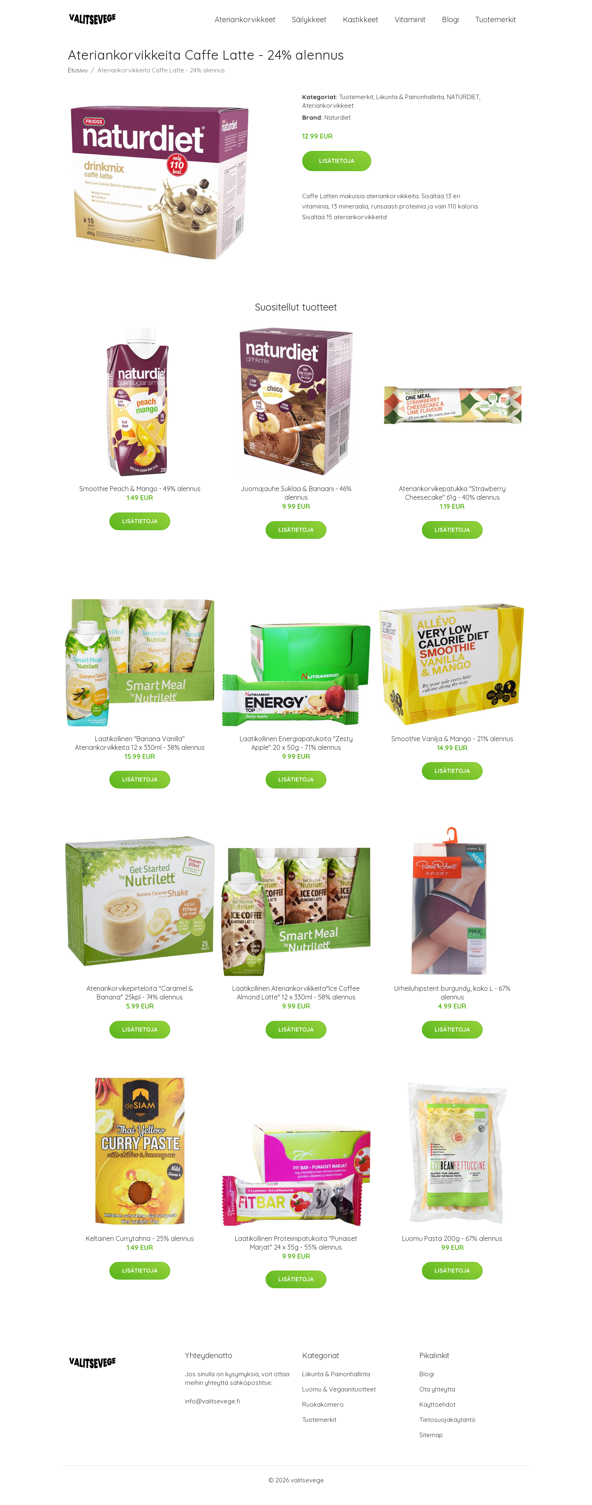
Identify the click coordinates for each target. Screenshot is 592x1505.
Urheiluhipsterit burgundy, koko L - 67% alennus (452, 1003)
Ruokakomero (323, 1415)
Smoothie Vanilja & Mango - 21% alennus (452, 749)
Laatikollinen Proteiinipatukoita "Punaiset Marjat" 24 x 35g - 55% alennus (296, 1253)
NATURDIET (463, 107)
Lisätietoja (336, 171)
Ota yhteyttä (437, 1400)
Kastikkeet (360, 24)
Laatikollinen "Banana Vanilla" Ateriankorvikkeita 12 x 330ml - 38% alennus (140, 753)
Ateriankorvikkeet (245, 24)
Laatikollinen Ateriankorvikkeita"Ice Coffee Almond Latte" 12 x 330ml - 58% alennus (296, 1003)
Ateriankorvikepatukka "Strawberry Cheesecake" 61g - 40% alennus (452, 503)
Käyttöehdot (437, 1415)
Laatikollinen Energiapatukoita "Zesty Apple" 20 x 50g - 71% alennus (296, 753)
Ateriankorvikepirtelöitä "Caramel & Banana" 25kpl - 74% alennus (139, 1003)
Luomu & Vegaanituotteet (339, 1400)
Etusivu (78, 81)
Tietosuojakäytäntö (447, 1430)
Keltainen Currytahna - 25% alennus (140, 1249)
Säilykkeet (309, 24)
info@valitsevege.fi (212, 1412)
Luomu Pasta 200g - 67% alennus (452, 1249)
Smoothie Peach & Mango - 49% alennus (140, 499)
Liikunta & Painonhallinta (410, 107)
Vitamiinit (410, 24)
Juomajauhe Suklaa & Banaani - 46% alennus (296, 503)
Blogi (450, 24)
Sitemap (431, 1445)
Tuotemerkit (495, 24)
